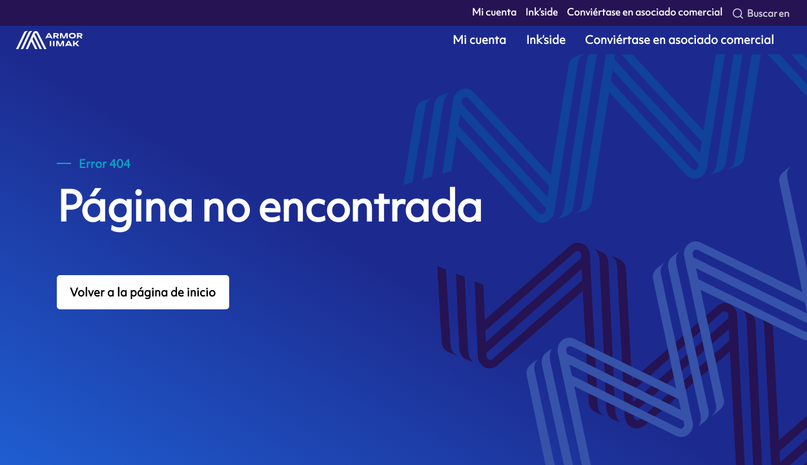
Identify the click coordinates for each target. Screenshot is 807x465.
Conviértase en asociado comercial (644, 12)
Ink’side (542, 12)
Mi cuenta (494, 12)
